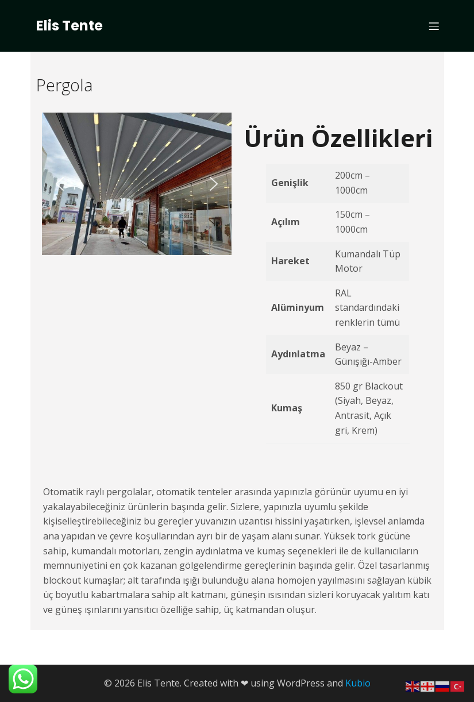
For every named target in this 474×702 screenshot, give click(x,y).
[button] (60, 184)
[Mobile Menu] (434, 26)
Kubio (358, 683)
